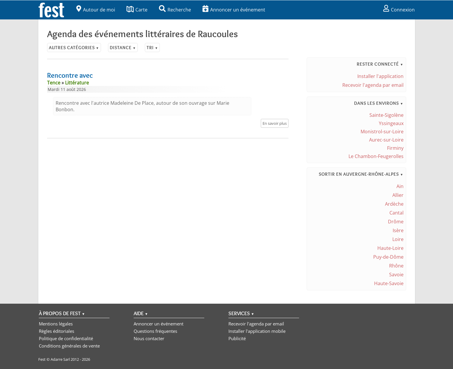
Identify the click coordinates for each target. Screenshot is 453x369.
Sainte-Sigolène (386, 115)
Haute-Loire (390, 248)
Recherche (175, 9)
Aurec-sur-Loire (386, 140)
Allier (398, 195)
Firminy (395, 148)
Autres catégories (74, 47)
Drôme (396, 221)
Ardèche (394, 204)
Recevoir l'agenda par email (373, 85)
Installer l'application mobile (257, 331)
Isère (398, 230)
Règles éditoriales (56, 331)
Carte (137, 9)
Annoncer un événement (234, 9)
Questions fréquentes (155, 331)
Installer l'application (380, 76)
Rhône (396, 265)
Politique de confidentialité (66, 338)
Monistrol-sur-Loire (382, 131)
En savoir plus (275, 123)
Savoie (396, 274)
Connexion (399, 9)
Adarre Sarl (60, 359)
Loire (398, 239)
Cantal (396, 213)
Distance (123, 47)
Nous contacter (149, 338)
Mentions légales (56, 324)
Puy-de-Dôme (388, 257)
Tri (152, 47)
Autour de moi (95, 9)
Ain (400, 186)
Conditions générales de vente (69, 346)
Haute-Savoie (389, 283)
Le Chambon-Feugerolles (376, 156)
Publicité (237, 338)
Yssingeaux (391, 123)
